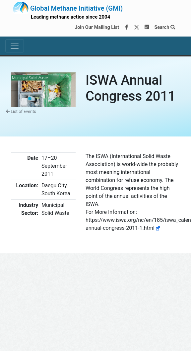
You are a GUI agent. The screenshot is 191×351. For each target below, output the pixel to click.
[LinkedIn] (147, 27)
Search (164, 27)
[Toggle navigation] (14, 45)
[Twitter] (136, 27)
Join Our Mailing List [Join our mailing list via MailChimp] (97, 27)
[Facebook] (127, 27)
